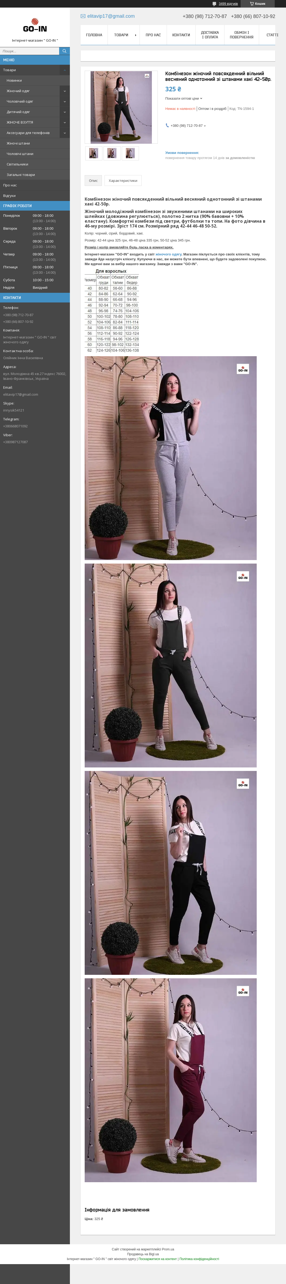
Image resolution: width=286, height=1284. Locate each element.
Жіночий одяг (18, 90)
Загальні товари (21, 174)
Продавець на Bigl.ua (143, 1254)
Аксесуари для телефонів (28, 132)
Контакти (181, 35)
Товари (9, 69)
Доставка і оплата (210, 34)
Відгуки (9, 195)
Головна (94, 35)
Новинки (14, 80)
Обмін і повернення (241, 34)
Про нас (10, 185)
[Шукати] (64, 51)
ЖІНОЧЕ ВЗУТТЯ (20, 122)
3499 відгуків (228, 4)
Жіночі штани (18, 143)
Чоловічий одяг (20, 101)
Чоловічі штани (20, 153)
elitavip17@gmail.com (20, 394)
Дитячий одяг (18, 111)
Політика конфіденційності (199, 1259)
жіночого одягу (168, 254)
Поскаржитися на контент (157, 1259)
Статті (272, 35)
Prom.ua (168, 1249)
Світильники (17, 164)
